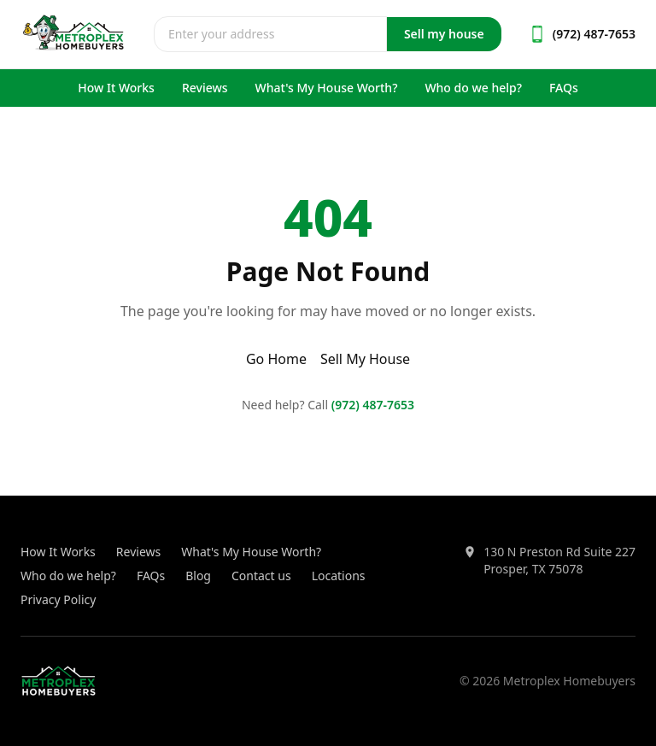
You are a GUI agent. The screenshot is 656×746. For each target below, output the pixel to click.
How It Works (116, 87)
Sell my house (444, 34)
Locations (339, 575)
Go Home (276, 359)
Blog (198, 575)
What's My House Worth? (326, 87)
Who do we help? (473, 87)
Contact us (261, 575)
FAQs (563, 87)
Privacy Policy (58, 599)
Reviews (205, 87)
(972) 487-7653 (372, 404)
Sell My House (365, 359)
